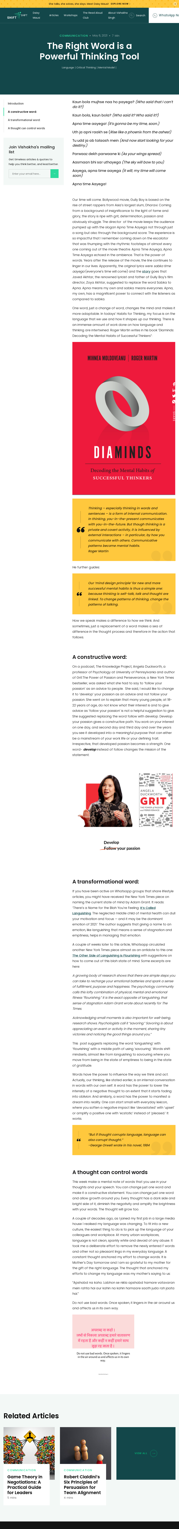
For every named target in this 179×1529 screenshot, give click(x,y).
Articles (54, 15)
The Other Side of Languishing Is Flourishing (106, 955)
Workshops (71, 15)
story (146, 271)
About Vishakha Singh (118, 15)
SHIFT (24, 15)
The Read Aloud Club (93, 15)
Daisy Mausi (36, 15)
